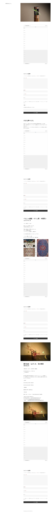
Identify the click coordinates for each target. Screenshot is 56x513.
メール (25, 199)
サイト (24, 97)
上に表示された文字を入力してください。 (29, 107)
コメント (25, 183)
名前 (25, 90)
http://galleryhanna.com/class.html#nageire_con (36, 400)
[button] (46, 63)
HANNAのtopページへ (8, 3)
